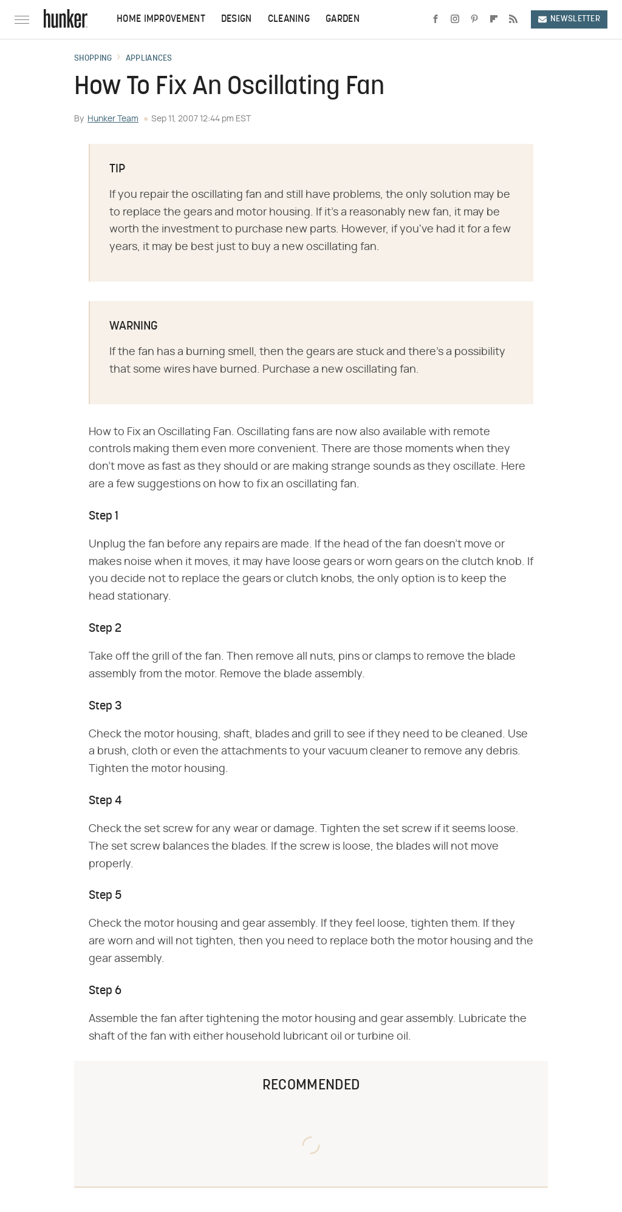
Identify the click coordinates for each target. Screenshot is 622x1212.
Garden (343, 19)
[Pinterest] (474, 19)
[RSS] (513, 19)
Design (236, 19)
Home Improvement (161, 19)
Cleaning (289, 19)
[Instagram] (455, 19)
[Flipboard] (494, 19)
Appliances (149, 59)
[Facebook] (435, 19)
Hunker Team (112, 119)
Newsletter (569, 19)
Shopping (93, 59)
